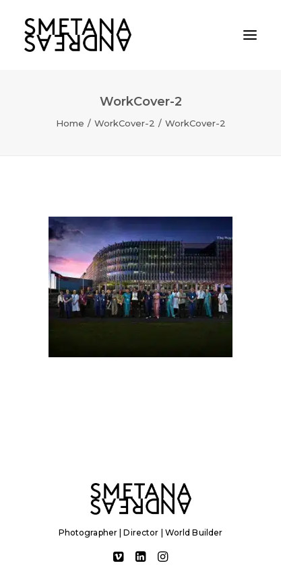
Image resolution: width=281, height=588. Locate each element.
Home (70, 123)
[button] (250, 35)
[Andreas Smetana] (77, 35)
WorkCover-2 (124, 123)
